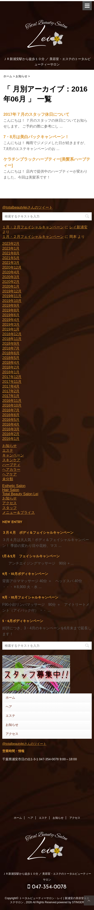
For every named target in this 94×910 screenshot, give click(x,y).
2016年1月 (11, 439)
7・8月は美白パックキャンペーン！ (36, 137)
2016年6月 (11, 415)
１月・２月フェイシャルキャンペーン (33, 227)
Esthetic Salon (13, 486)
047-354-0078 (47, 887)
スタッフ (9, 508)
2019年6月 (11, 315)
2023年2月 (11, 244)
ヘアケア (9, 474)
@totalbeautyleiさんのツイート (27, 207)
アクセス (9, 503)
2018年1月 (11, 372)
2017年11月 (11, 382)
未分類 (7, 479)
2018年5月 (11, 358)
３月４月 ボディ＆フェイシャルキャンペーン (37, 533)
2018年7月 (11, 348)
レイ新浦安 (78, 227)
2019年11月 (11, 296)
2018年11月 (11, 339)
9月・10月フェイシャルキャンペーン (30, 597)
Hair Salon (10, 490)
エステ (7, 450)
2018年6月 (11, 353)
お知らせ (9, 446)
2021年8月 (11, 253)
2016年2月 (11, 434)
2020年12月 (11, 267)
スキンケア (11, 460)
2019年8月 (11, 310)
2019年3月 (11, 324)
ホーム (10, 698)
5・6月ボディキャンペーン (22, 621)
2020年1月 (11, 286)
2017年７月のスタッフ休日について (36, 114)
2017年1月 (11, 396)
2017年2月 (11, 391)
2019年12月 (11, 291)
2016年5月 (11, 420)
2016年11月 (11, 401)
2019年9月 (11, 305)
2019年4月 (11, 320)
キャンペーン (13, 455)
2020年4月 (11, 272)
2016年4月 (11, 424)
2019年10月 (11, 301)
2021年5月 (11, 258)
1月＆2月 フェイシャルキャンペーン (31, 556)
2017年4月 (11, 386)
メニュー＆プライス (18, 512)
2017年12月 (11, 377)
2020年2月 (11, 282)
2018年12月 (11, 334)
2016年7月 (11, 410)
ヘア (9, 707)
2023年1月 (11, 248)
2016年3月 (11, 429)
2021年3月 (11, 263)
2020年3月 (11, 277)
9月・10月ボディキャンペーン (25, 574)
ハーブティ (11, 465)
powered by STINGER (70, 902)
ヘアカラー (11, 469)
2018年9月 (11, 343)
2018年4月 (11, 362)
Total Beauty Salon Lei (20, 494)
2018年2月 (11, 367)
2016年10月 (11, 405)
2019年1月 (11, 329)
